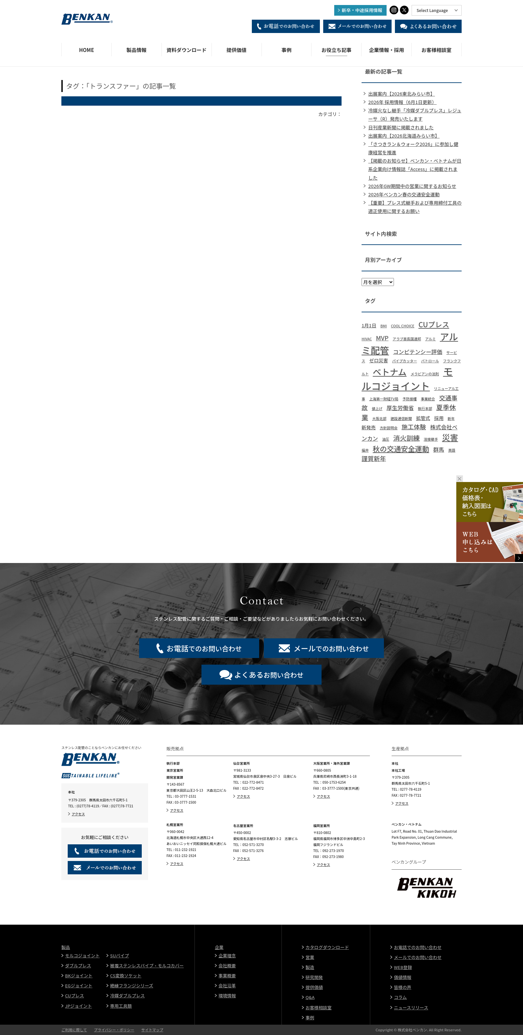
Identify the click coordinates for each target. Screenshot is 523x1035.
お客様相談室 (437, 49)
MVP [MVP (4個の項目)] (382, 337)
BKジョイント (78, 975)
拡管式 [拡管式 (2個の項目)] (423, 418)
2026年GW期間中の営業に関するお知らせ (412, 186)
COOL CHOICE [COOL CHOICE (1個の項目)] (402, 325)
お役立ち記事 (337, 49)
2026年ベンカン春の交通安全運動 (404, 194)
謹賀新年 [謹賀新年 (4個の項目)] (374, 458)
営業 (310, 957)
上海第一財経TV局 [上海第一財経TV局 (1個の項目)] (383, 398)
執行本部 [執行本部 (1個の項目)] (425, 408)
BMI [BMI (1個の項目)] (383, 325)
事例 (287, 49)
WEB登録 (403, 967)
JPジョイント (78, 1006)
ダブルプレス (78, 965)
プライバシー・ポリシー (114, 1029)
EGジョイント (78, 985)
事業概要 (227, 975)
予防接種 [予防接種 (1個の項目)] (410, 398)
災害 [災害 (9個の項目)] (450, 437)
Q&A (310, 997)
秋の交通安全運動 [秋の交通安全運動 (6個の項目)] (401, 448)
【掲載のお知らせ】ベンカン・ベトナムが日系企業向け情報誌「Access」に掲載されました (414, 169)
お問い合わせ (269, 674)
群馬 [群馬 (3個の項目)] (438, 449)
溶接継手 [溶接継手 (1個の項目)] (431, 439)
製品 (65, 947)
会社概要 (227, 965)
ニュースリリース (411, 1007)
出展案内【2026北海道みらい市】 (404, 135)
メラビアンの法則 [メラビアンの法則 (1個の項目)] (425, 373)
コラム (400, 997)
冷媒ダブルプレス (127, 995)
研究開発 (314, 977)
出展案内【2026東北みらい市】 (401, 93)
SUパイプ (119, 955)
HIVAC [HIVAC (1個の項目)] (367, 338)
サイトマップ (152, 1029)
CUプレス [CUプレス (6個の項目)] (434, 324)
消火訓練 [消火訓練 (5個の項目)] (406, 438)
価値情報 (402, 977)
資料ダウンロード (186, 49)
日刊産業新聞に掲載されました (401, 127)
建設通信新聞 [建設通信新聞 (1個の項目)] (401, 418)
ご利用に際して (74, 1029)
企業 (219, 947)
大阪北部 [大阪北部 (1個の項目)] (379, 418)
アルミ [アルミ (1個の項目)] (430, 338)
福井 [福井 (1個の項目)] (365, 450)
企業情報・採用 (386, 49)
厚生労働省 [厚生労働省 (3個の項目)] (400, 408)
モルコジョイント (82, 955)
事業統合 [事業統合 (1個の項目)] (428, 398)
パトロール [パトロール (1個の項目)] (430, 360)
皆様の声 (402, 987)
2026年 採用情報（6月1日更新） (402, 102)
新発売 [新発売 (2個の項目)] (369, 427)
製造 (310, 967)
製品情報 (136, 49)
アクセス (78, 813)
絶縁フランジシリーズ (131, 985)
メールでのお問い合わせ (418, 957)
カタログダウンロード (327, 947)
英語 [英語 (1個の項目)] (451, 450)
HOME (86, 49)
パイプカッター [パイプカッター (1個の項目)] (404, 360)
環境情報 (227, 995)
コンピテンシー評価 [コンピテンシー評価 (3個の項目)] (417, 352)
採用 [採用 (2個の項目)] (439, 418)
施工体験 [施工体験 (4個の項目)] (414, 426)
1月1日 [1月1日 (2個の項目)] (369, 325)
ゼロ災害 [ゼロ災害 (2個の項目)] (378, 360)
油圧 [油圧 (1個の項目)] (385, 439)
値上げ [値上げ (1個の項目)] (377, 408)
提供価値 (236, 49)
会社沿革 (227, 985)
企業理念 (227, 955)
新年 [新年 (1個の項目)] (451, 418)
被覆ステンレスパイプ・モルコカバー (147, 965)
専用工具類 (121, 1006)
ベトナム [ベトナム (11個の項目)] (390, 371)
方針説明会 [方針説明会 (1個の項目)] (389, 427)
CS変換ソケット (125, 975)
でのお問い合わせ (204, 648)
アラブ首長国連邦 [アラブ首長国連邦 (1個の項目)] (407, 338)
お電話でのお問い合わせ (418, 947)
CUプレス (74, 995)
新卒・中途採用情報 (362, 10)
